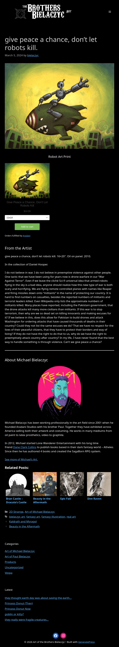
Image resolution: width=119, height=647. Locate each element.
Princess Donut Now (18, 609)
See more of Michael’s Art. (21, 459)
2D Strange (16, 512)
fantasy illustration (53, 516)
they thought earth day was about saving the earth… (38, 598)
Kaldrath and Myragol (23, 521)
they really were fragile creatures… (27, 619)
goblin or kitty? (14, 614)
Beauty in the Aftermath (24, 526)
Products (10, 562)
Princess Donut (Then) (19, 603)
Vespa (8, 573)
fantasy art (33, 516)
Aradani (26, 235)
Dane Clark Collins (24, 447)
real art (71, 516)
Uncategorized (14, 567)
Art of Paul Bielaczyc (17, 556)
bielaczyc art (17, 516)
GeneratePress (86, 641)
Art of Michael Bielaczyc (40, 512)
